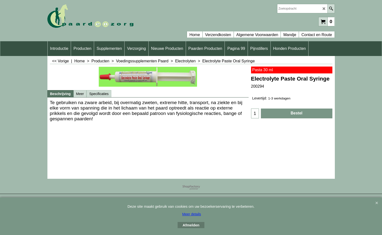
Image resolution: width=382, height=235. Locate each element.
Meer (80, 94)
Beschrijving (60, 94)
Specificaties (99, 94)
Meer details (191, 214)
